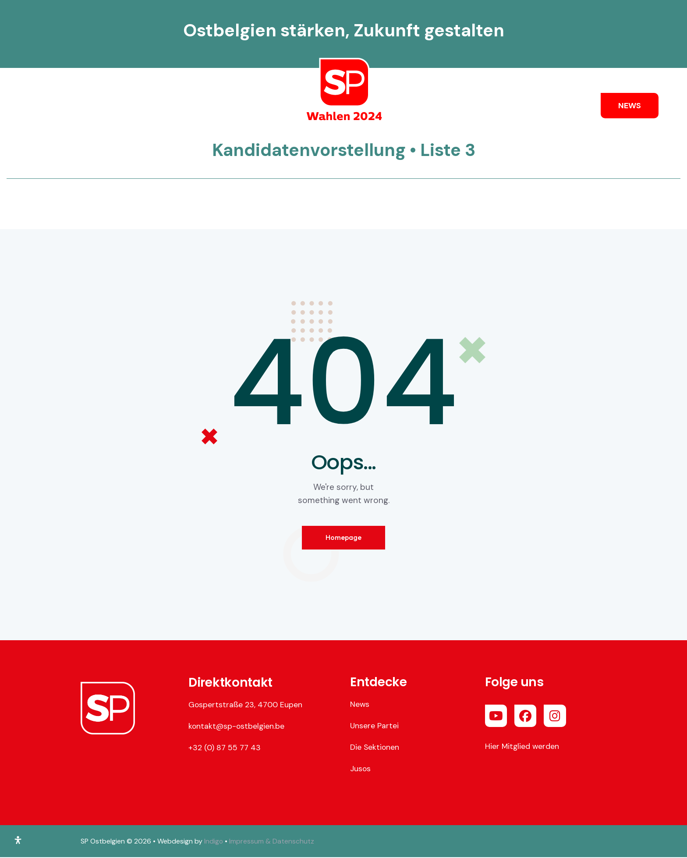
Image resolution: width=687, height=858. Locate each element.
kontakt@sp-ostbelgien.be (237, 726)
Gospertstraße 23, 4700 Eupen (245, 705)
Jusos (360, 769)
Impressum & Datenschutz (272, 841)
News (360, 704)
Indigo (213, 841)
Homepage (343, 537)
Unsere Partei (374, 726)
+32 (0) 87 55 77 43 (224, 748)
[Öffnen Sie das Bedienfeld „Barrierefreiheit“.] (18, 840)
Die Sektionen (375, 747)
